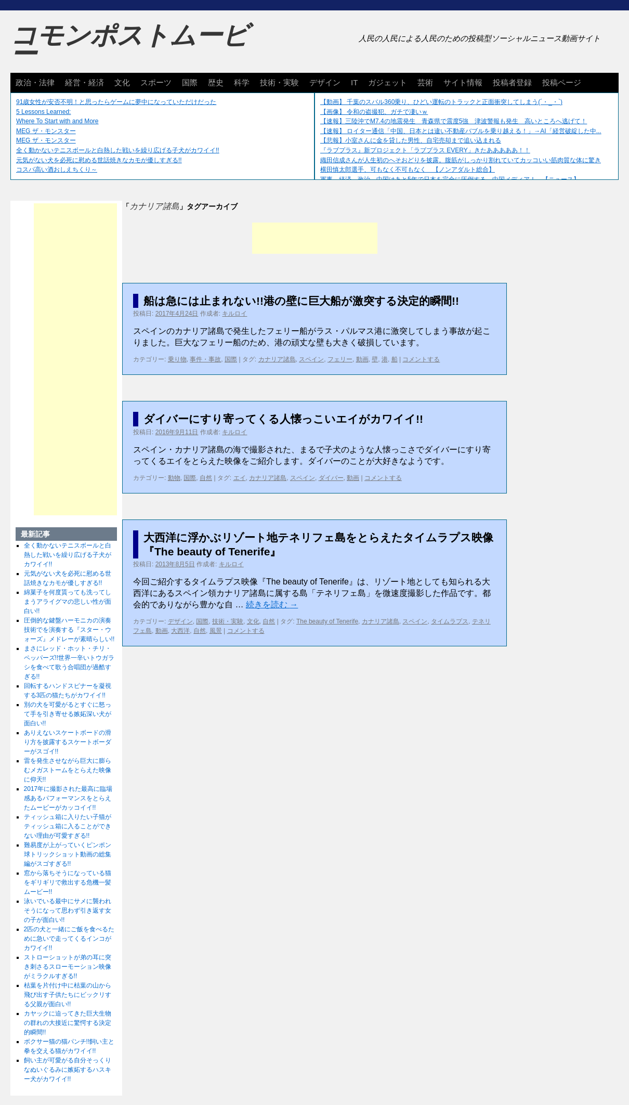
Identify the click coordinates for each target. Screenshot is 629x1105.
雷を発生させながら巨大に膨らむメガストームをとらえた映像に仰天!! (67, 770)
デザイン (324, 82)
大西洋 (180, 630)
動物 (174, 478)
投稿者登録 (512, 82)
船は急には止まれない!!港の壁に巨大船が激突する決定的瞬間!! (301, 301)
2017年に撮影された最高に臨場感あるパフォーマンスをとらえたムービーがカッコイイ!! (68, 798)
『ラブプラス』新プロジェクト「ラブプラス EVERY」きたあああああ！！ (425, 150)
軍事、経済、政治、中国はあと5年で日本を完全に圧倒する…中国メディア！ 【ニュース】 (450, 179)
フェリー (339, 359)
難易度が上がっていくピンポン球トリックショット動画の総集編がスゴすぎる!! (67, 854)
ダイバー (331, 478)
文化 (122, 82)
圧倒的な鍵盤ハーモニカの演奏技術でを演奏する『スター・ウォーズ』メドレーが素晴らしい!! (69, 630)
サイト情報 (462, 82)
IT (354, 82)
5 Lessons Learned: (43, 111)
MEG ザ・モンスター (46, 131)
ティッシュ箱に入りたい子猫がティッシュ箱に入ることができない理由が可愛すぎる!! (67, 826)
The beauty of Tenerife (327, 621)
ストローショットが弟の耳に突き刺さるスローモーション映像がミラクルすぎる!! (67, 967)
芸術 (425, 82)
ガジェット (387, 82)
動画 (362, 359)
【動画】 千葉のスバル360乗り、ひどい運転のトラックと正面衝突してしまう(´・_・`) (441, 102)
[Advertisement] (314, 238)
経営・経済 (84, 82)
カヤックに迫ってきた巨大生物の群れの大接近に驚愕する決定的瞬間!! (67, 1023)
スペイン (311, 359)
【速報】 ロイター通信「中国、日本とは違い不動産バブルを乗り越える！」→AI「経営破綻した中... (460, 131)
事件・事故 (205, 359)
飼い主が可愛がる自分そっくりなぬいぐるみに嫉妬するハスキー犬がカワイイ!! (67, 1070)
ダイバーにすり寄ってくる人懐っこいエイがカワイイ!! (283, 419)
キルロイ (234, 313)
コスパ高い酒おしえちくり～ (56, 169)
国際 (190, 82)
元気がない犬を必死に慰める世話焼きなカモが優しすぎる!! (99, 160)
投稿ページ (561, 82)
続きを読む (272, 604)
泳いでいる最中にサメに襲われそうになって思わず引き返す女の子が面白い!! (67, 911)
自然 (206, 478)
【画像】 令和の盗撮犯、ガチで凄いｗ (374, 111)
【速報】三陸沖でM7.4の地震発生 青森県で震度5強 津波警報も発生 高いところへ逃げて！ (453, 121)
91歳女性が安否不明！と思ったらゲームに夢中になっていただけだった (116, 102)
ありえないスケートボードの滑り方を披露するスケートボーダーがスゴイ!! (67, 742)
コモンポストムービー (129, 45)
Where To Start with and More (57, 121)
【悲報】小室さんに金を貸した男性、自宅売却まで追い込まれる (410, 140)
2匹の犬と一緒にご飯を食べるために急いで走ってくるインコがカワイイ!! (69, 939)
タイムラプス (449, 621)
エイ (239, 478)
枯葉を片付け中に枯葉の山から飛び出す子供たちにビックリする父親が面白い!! (67, 995)
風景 (215, 630)
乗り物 (177, 359)
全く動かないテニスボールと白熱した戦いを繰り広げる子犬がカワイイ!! (117, 150)
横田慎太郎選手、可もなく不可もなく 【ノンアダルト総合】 (407, 169)
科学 (242, 82)
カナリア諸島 (277, 359)
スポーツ (156, 82)
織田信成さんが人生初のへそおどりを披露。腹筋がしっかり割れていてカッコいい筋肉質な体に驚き (460, 160)
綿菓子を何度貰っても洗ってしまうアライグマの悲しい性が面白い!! (67, 602)
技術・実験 (279, 82)
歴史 (216, 82)
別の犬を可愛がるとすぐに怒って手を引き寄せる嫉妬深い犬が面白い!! (67, 714)
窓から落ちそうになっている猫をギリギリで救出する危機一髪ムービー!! (67, 882)
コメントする (421, 359)
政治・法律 (35, 82)
